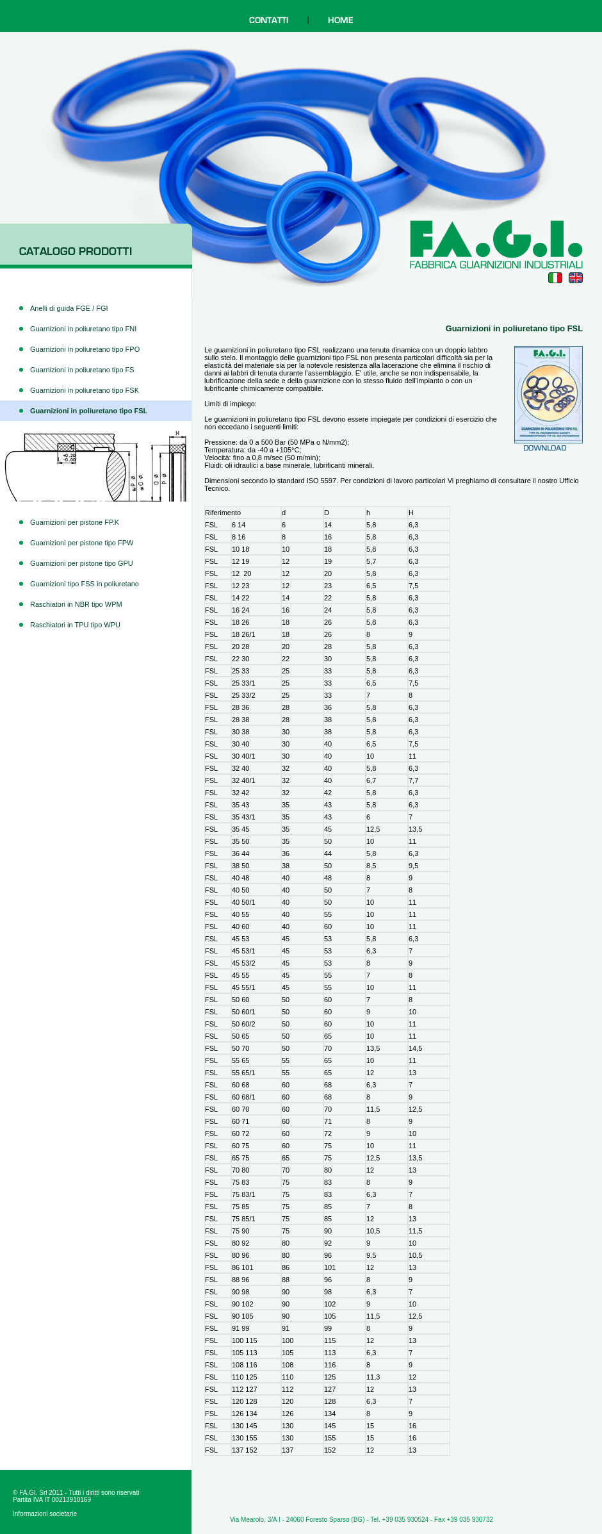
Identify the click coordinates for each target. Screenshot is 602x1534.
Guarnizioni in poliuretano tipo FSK (84, 390)
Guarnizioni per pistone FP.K (74, 522)
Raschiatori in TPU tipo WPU (75, 625)
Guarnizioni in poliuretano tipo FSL (88, 411)
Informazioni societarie (45, 1513)
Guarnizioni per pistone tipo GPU (81, 563)
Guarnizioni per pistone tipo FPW (81, 543)
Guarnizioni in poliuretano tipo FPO (85, 349)
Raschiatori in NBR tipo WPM (76, 604)
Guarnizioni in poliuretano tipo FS (82, 370)
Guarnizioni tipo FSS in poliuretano (84, 584)
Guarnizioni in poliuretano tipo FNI (83, 329)
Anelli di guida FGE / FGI (69, 308)
